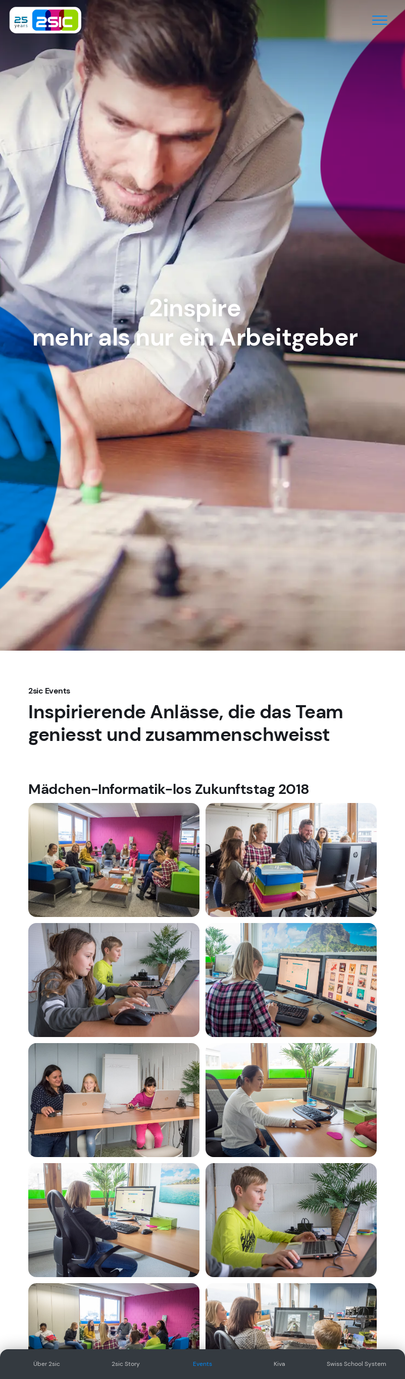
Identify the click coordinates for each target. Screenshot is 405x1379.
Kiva (279, 1364)
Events (202, 1364)
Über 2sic (46, 1364)
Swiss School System (356, 1364)
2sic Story (126, 1364)
